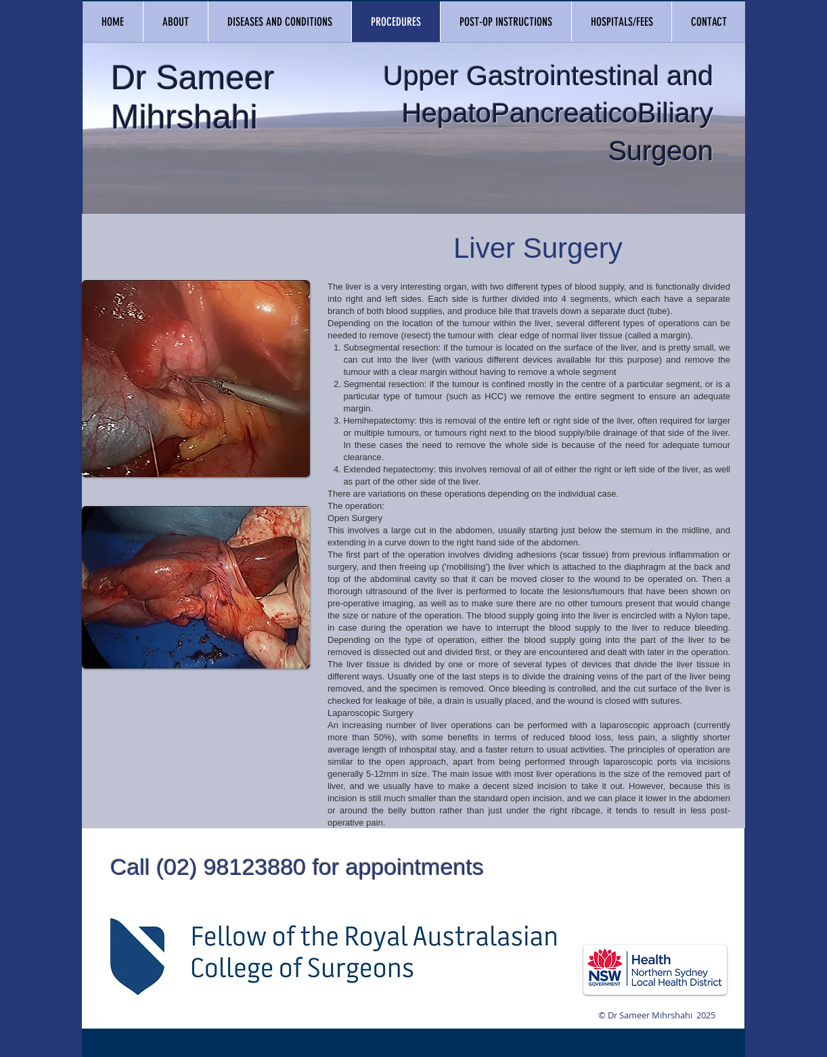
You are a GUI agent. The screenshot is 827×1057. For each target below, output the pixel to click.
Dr (129, 78)
